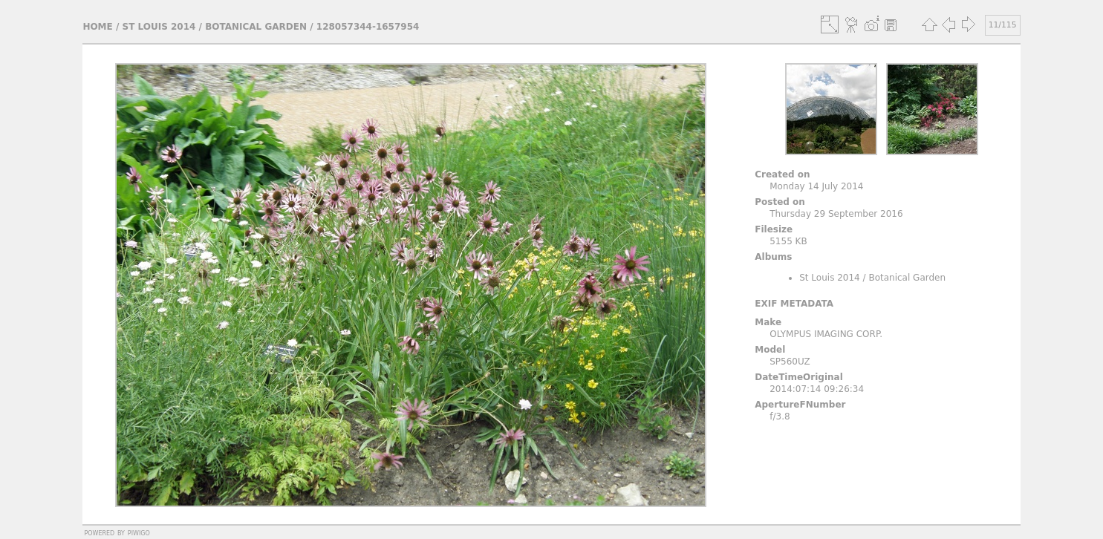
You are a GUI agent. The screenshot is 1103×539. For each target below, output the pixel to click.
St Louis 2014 (159, 27)
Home (97, 27)
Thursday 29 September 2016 (836, 214)
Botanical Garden (256, 27)
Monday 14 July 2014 (816, 186)
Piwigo (139, 532)
